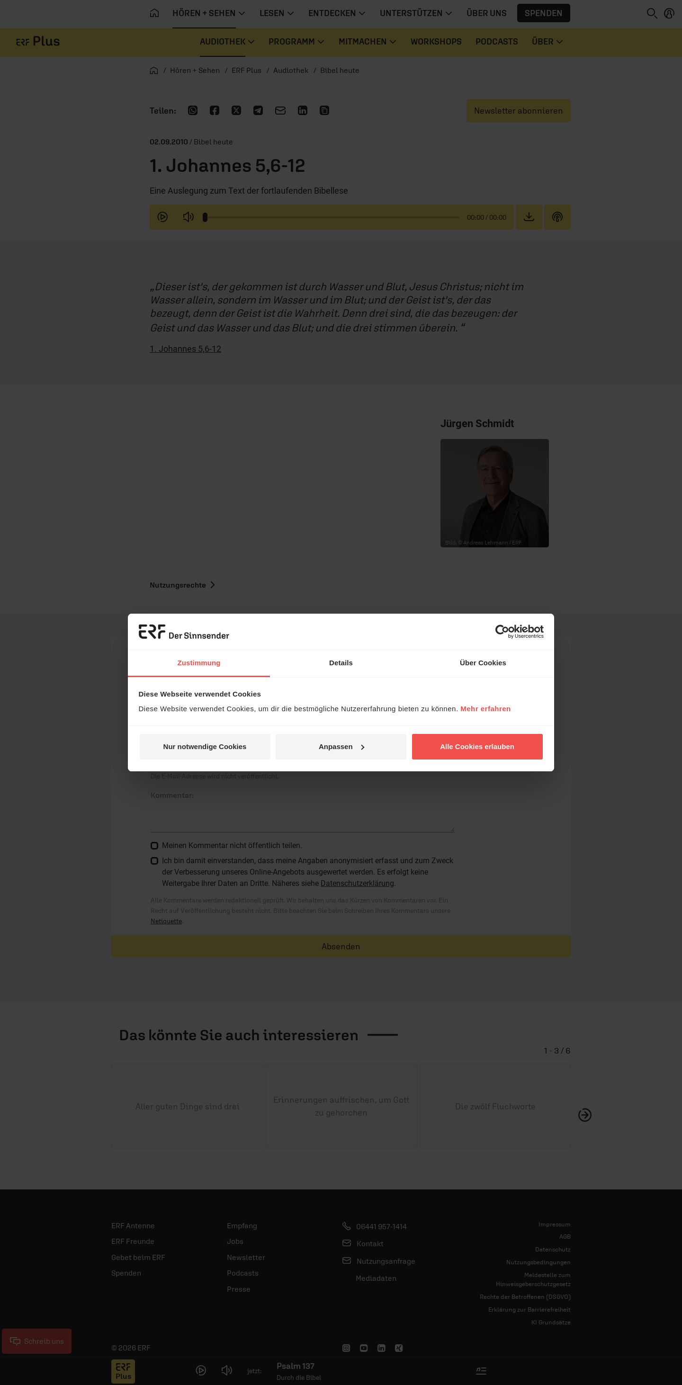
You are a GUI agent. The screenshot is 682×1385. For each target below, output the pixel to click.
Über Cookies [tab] (483, 663)
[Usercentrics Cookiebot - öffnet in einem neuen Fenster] (502, 632)
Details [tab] (341, 663)
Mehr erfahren (485, 709)
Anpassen (341, 746)
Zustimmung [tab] (199, 663)
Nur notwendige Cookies (205, 746)
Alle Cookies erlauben (477, 746)
